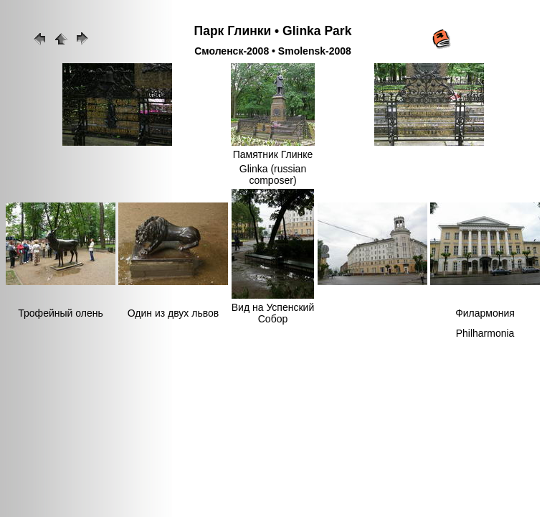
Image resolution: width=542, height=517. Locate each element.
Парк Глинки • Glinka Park (273, 31)
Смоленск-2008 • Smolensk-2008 (272, 51)
